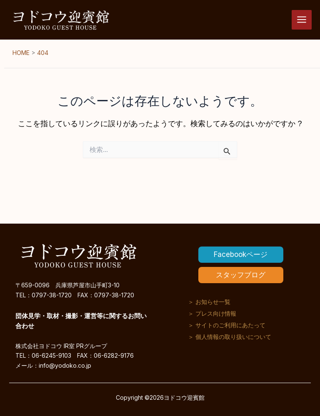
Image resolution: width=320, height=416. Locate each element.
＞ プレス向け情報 (212, 313)
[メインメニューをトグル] (302, 20)
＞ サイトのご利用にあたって (226, 325)
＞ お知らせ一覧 (209, 301)
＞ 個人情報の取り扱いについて (229, 336)
